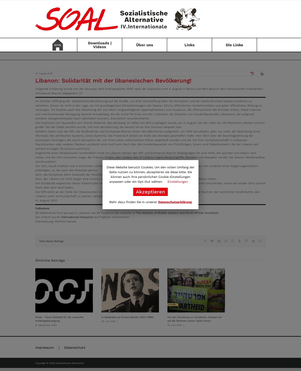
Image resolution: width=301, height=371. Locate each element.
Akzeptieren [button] (150, 192)
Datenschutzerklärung (175, 202)
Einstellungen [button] (178, 181)
